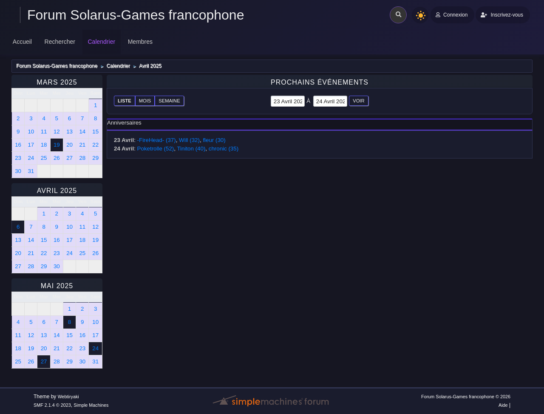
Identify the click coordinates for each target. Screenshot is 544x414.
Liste (124, 100)
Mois (145, 100)
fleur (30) (214, 140)
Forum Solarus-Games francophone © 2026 (465, 396)
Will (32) (189, 140)
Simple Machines (91, 405)
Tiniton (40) (191, 148)
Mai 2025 (57, 285)
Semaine (169, 100)
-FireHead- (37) (156, 140)
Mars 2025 (57, 82)
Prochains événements (319, 82)
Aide (503, 405)
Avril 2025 (57, 190)
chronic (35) (223, 148)
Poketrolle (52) (155, 148)
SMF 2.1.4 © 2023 (52, 405)
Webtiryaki (68, 396)
